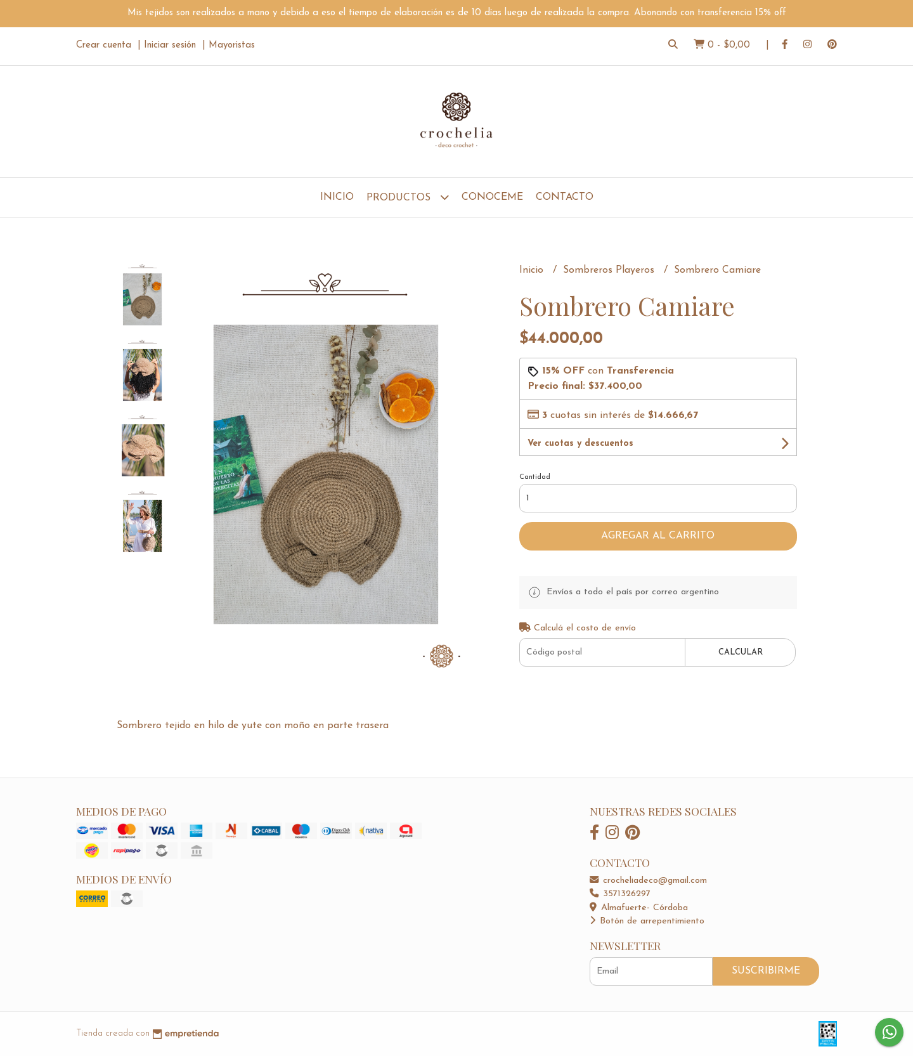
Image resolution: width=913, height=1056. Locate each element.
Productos (407, 197)
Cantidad (534, 477)
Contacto (564, 197)
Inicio (337, 197)
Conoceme (492, 197)
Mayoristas (232, 45)
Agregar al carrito (658, 536)
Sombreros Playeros (610, 270)
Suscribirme (766, 971)
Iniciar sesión (170, 45)
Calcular (740, 652)
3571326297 (620, 894)
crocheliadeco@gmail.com (648, 880)
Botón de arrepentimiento (647, 921)
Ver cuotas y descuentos (580, 443)
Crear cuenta (103, 45)
